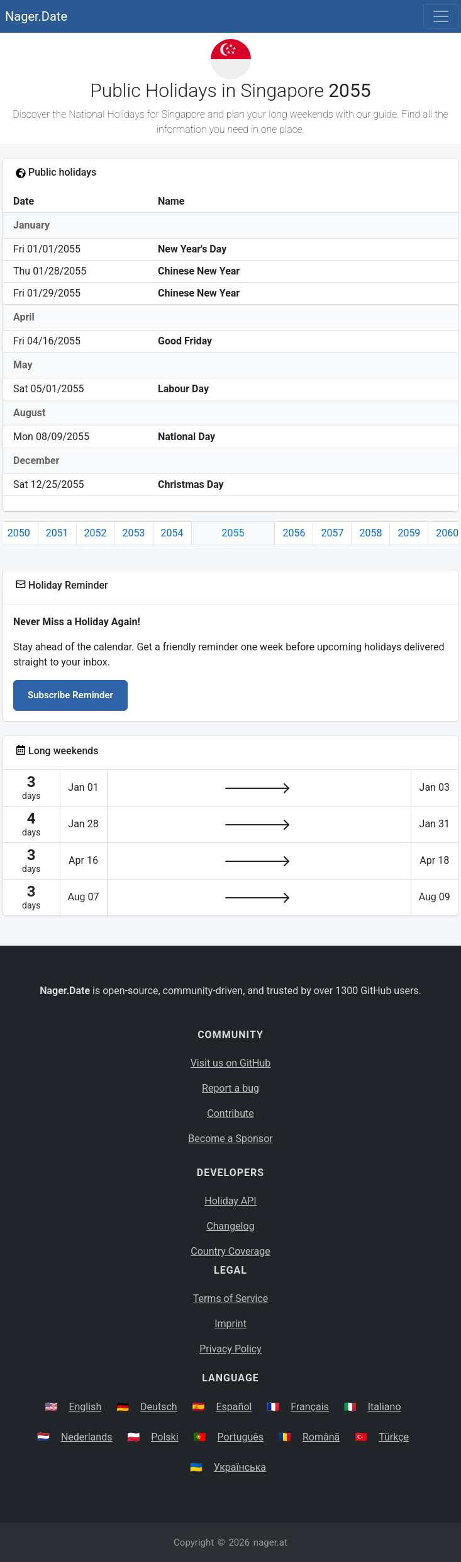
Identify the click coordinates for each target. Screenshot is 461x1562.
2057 (332, 533)
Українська (240, 1467)
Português (241, 1437)
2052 (95, 533)
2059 (408, 533)
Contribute (230, 1113)
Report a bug (230, 1088)
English (85, 1407)
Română (321, 1437)
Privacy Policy (230, 1349)
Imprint (230, 1324)
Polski (164, 1437)
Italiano (384, 1407)
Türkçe (394, 1437)
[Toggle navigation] (440, 16)
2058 (370, 533)
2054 (172, 533)
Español (234, 1407)
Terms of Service (231, 1298)
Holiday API (230, 1201)
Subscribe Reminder (70, 695)
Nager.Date (36, 16)
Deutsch (158, 1407)
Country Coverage (230, 1251)
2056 (293, 533)
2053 (134, 533)
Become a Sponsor (230, 1139)
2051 (57, 533)
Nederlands (87, 1437)
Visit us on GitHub (231, 1063)
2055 (233, 533)
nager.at (270, 1542)
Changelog (230, 1226)
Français (310, 1407)
